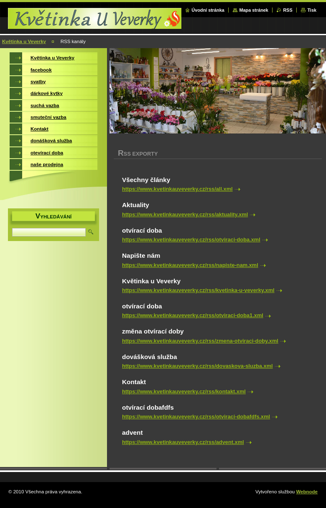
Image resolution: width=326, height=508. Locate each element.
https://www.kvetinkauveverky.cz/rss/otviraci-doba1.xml (192, 315)
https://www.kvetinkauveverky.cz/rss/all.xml (177, 189)
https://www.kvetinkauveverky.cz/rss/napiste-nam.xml (190, 265)
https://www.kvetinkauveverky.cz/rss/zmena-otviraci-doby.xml (200, 341)
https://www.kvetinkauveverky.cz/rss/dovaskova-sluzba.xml (197, 366)
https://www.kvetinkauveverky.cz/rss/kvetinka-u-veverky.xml (198, 290)
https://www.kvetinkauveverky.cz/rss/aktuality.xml (185, 214)
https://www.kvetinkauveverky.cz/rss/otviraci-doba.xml (191, 239)
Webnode (307, 491)
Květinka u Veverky (24, 41)
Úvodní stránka (207, 10)
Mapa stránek (253, 10)
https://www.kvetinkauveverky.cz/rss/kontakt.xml (184, 391)
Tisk (311, 10)
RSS (287, 10)
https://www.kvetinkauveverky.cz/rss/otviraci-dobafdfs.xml (196, 416)
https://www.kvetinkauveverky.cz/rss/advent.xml (183, 442)
